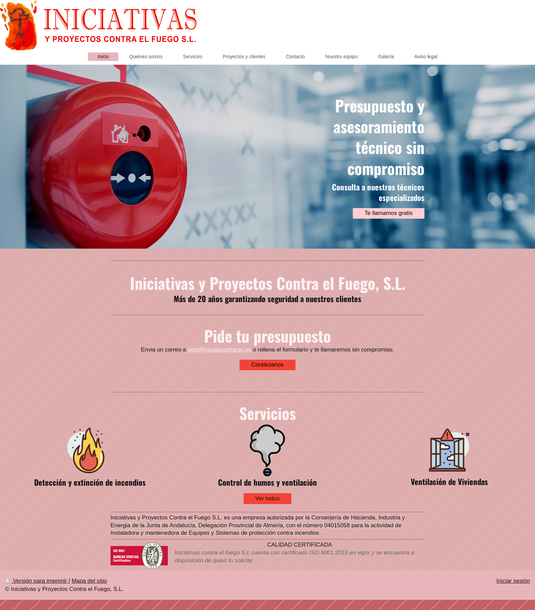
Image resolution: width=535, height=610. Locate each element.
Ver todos (267, 498)
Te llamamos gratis (388, 213)
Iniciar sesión (513, 581)
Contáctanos (267, 364)
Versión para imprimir (37, 581)
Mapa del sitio (89, 581)
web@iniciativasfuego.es (219, 349)
